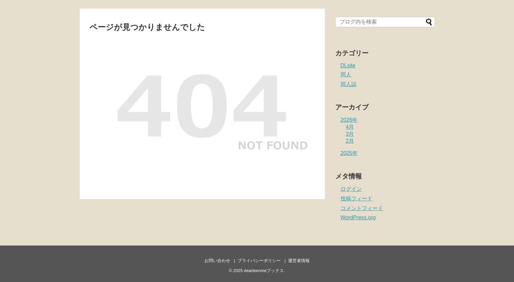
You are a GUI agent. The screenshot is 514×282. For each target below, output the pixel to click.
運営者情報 (299, 260)
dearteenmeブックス (264, 270)
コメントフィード (362, 208)
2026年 (349, 120)
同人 (346, 74)
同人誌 (349, 84)
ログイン (351, 189)
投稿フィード (356, 198)
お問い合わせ (217, 260)
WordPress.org (358, 217)
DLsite (348, 65)
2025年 (349, 153)
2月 (350, 141)
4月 (350, 127)
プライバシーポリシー (259, 260)
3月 (350, 134)
